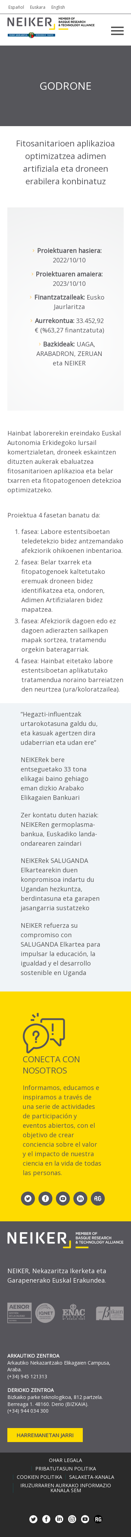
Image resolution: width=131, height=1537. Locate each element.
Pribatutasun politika (65, 1468)
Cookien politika (39, 1477)
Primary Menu (117, 31)
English (58, 7)
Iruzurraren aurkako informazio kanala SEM (65, 1488)
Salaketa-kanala (91, 1477)
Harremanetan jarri (45, 1435)
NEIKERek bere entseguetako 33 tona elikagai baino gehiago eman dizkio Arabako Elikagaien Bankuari (54, 778)
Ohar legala (65, 1460)
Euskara (37, 7)
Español (16, 7)
